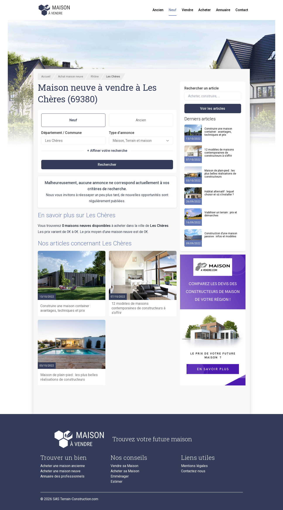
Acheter (204, 10)
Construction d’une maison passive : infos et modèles (220, 235)
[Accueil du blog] (73, 439)
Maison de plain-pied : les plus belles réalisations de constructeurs (220, 173)
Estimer (116, 481)
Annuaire (223, 10)
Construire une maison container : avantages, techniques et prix (218, 131)
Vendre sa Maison (124, 466)
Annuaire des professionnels (62, 476)
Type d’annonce (121, 133)
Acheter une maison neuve (60, 471)
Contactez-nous (193, 471)
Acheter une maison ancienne (62, 466)
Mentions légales (194, 466)
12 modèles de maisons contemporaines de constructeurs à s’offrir (219, 152)
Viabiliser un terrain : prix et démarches (220, 214)
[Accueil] (54, 10)
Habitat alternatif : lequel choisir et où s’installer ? (219, 193)
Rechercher (107, 165)
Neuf (173, 10)
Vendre (187, 10)
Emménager (120, 476)
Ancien (158, 10)
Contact (241, 10)
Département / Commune (61, 133)
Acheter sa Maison (125, 471)
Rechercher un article (201, 88)
